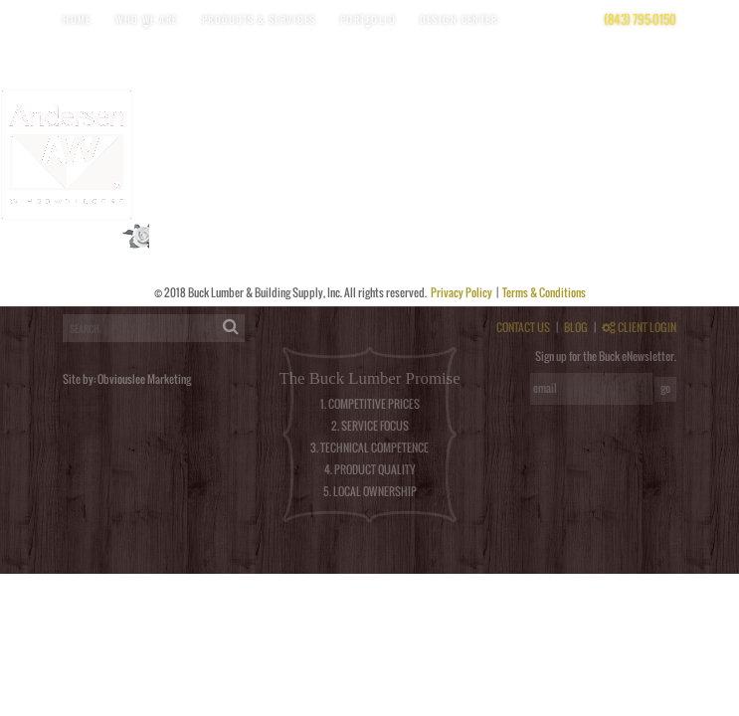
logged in (73, 300)
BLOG (576, 327)
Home (77, 19)
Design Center (458, 19)
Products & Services (259, 19)
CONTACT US (523, 327)
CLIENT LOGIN (639, 327)
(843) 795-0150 (640, 19)
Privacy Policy (462, 292)
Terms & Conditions (544, 292)
